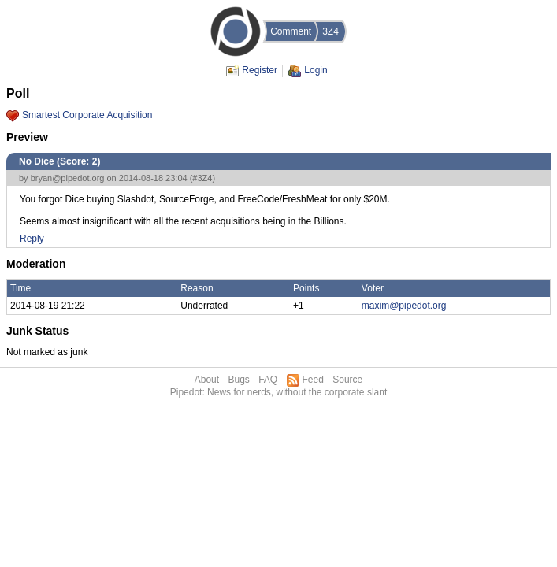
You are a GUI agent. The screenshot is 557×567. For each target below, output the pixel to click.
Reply (32, 238)
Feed (313, 379)
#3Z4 (202, 178)
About (207, 379)
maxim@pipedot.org (404, 305)
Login (315, 70)
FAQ (267, 379)
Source (347, 379)
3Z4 (330, 31)
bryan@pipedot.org (68, 178)
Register (259, 70)
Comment (290, 31)
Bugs (238, 379)
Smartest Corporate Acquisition (87, 114)
